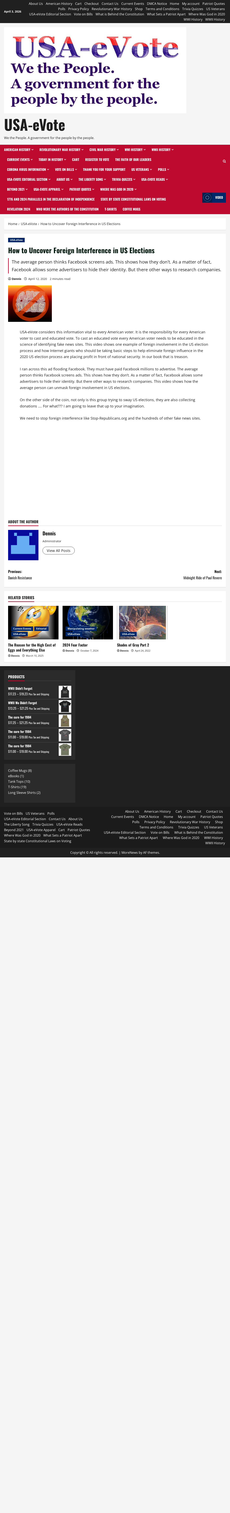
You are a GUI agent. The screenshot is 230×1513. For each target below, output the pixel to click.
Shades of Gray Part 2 (133, 645)
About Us (36, 3)
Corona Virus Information (26, 169)
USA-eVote (34, 124)
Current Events (132, 3)
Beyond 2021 (15, 189)
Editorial (41, 628)
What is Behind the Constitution (120, 14)
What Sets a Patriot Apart (166, 14)
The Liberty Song (91, 179)
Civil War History (102, 149)
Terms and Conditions (162, 9)
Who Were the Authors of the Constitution (67, 209)
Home (174, 3)
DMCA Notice (157, 3)
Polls (61, 9)
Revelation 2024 (18, 209)
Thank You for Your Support (104, 169)
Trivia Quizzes (192, 9)
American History (59, 3)
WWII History (215, 19)
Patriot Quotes (213, 3)
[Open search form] (224, 161)
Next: (168, 575)
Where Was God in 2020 (206, 14)
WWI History (193, 19)
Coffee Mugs (131, 209)
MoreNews (129, 852)
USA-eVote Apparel (47, 189)
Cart (78, 3)
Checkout (91, 3)
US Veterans (215, 9)
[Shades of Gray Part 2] (142, 622)
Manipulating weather (81, 628)
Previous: (61, 575)
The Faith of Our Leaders (133, 159)
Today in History (51, 159)
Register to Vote (97, 159)
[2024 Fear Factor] (88, 622)
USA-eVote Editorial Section (50, 14)
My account (191, 3)
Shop (139, 9)
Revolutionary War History (112, 9)
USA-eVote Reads (153, 179)
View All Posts (58, 550)
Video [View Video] (212, 198)
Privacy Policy (78, 9)
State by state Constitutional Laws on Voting (133, 199)
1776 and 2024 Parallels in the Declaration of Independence (51, 199)
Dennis (16, 279)
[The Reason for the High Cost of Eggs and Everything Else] (33, 622)
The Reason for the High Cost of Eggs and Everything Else (32, 647)
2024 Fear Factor (75, 645)
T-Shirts (111, 209)
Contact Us (110, 3)
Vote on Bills (83, 14)
